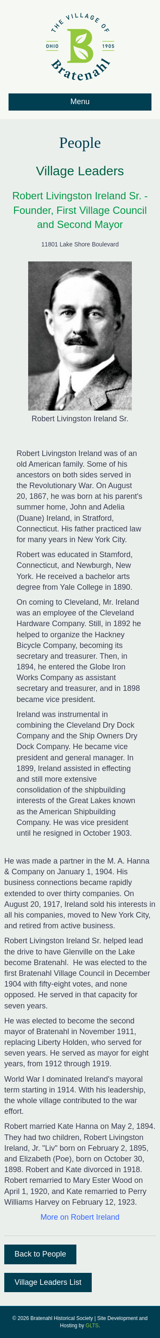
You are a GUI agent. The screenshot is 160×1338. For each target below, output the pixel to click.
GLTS (92, 1326)
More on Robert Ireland (80, 1217)
